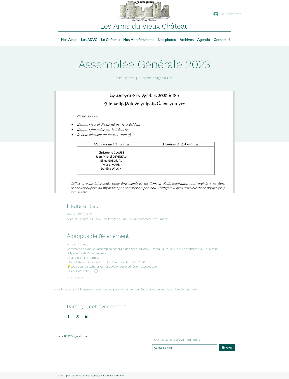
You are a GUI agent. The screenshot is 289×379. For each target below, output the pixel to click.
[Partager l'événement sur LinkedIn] (86, 316)
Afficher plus (75, 277)
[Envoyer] (227, 347)
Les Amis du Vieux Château (144, 26)
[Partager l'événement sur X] (77, 316)
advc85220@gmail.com (72, 336)
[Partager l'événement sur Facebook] (68, 316)
